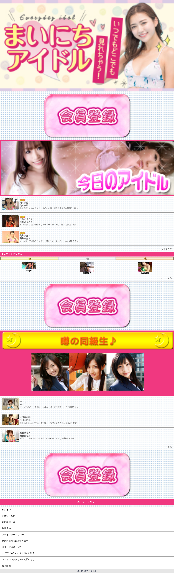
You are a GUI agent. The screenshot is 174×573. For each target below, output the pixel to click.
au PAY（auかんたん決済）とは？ (18, 553)
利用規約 (6, 528)
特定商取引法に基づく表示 (15, 541)
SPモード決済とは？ (12, 547)
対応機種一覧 (8, 522)
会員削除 (6, 566)
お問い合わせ (8, 516)
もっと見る (166, 278)
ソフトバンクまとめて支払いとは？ (19, 559)
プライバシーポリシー (13, 534)
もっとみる (166, 248)
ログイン (6, 510)
